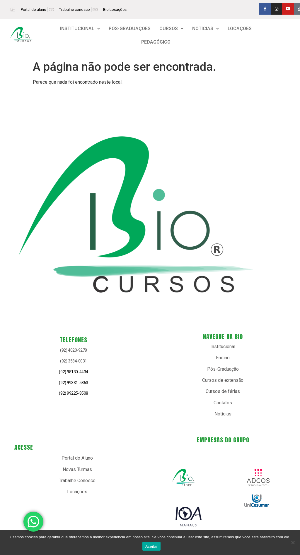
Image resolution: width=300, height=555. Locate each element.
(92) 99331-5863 (73, 382)
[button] (80, 28)
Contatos (223, 402)
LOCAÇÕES (240, 28)
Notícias (222, 414)
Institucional (222, 346)
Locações (77, 491)
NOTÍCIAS (205, 28)
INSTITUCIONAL (80, 28)
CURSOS (171, 28)
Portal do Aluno (77, 458)
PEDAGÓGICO (156, 42)
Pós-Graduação (223, 369)
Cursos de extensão (222, 380)
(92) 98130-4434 (73, 372)
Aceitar (151, 546)
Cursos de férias (223, 391)
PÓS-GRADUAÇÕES (130, 28)
